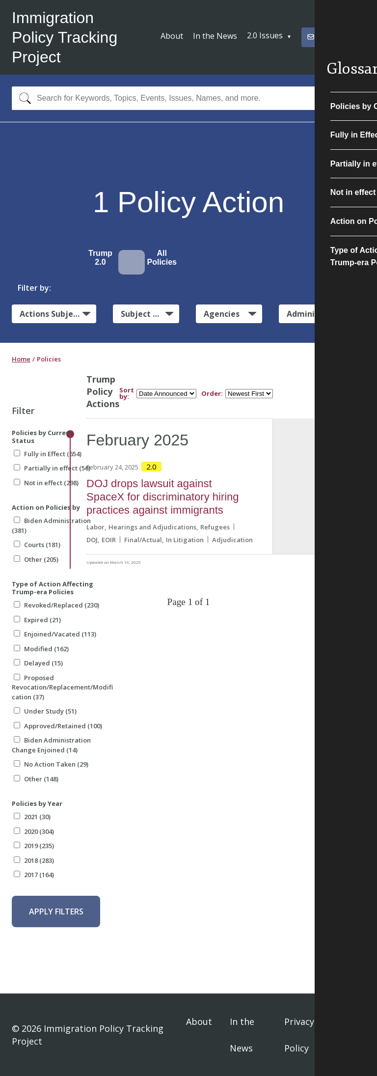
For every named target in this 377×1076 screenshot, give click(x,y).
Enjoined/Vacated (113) (55, 634)
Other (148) (36, 778)
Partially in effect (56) (52, 468)
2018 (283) (34, 860)
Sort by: (126, 393)
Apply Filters (56, 911)
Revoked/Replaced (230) (56, 605)
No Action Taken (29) (51, 764)
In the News (215, 35)
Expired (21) (37, 619)
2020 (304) (34, 831)
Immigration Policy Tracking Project (64, 37)
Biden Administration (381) (51, 525)
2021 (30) (32, 816)
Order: (212, 393)
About (172, 35)
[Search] (23, 98)
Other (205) (36, 559)
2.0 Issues (265, 35)
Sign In (353, 1035)
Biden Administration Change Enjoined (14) (51, 745)
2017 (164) (34, 874)
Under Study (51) (45, 711)
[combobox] (188, 98)
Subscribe (328, 36)
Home (21, 359)
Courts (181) (37, 544)
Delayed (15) (38, 663)
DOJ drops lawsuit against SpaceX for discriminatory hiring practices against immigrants (162, 496)
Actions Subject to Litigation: (58, 313)
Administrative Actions (326, 313)
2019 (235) (34, 845)
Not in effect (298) (46, 482)
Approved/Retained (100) (58, 725)
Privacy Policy (299, 1035)
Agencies (222, 313)
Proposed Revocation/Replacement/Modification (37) (62, 687)
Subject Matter (150, 313)
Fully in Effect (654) (47, 453)
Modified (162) (41, 648)
